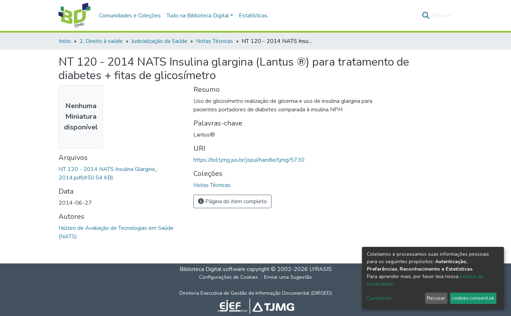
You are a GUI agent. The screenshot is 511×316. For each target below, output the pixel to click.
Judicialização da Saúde (159, 41)
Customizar (379, 298)
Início (65, 41)
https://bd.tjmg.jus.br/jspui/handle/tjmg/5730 (248, 160)
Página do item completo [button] (232, 201)
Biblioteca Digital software (212, 269)
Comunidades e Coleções (130, 16)
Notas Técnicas (214, 41)
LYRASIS (320, 269)
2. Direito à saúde (101, 41)
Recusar (436, 298)
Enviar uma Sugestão (288, 277)
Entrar (439, 16)
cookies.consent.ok (473, 298)
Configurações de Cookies (228, 277)
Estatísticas (253, 16)
